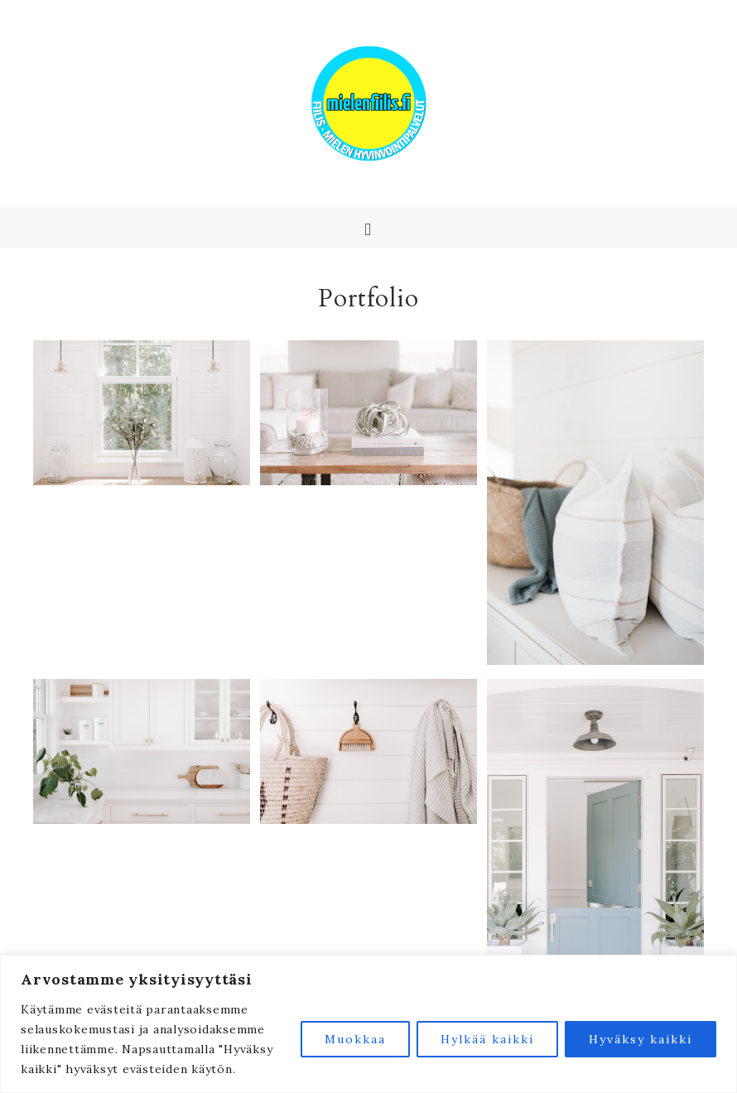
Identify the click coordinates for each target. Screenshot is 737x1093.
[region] (368, 1024)
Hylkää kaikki (487, 1039)
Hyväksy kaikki (640, 1039)
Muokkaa (355, 1039)
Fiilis (368, 103)
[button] (368, 227)
